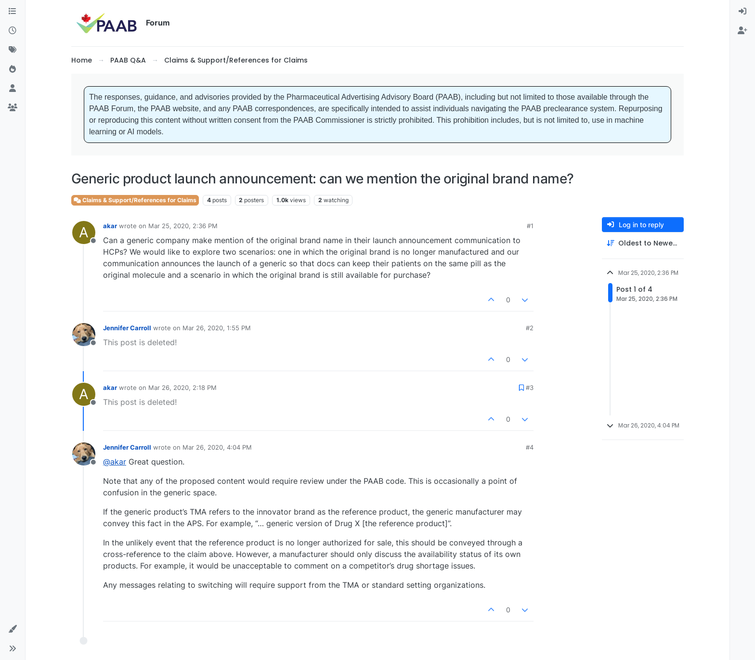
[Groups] (12, 108)
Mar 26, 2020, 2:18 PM (182, 387)
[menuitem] (742, 11)
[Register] (742, 31)
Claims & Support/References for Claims (135, 200)
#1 (530, 226)
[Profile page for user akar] (83, 232)
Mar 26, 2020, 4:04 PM (217, 447)
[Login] (742, 11)
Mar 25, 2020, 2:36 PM (183, 226)
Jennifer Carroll (127, 328)
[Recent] (12, 31)
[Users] (12, 88)
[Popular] (12, 69)
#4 (530, 447)
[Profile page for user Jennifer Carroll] (83, 334)
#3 (530, 387)
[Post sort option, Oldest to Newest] (643, 243)
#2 (530, 328)
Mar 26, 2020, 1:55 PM (216, 328)
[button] (12, 629)
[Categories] (12, 11)
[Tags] (12, 50)
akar (110, 226)
